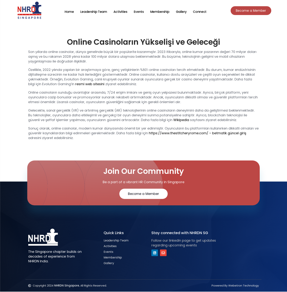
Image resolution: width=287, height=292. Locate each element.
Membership (159, 12)
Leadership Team (92, 12)
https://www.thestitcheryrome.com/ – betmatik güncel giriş (197, 133)
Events (138, 12)
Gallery (180, 12)
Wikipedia (181, 120)
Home (68, 12)
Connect (199, 12)
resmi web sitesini (89, 84)
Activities (119, 12)
